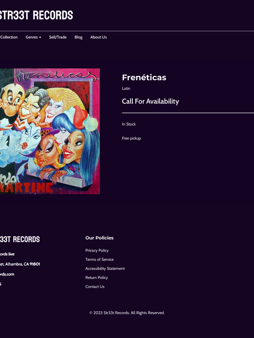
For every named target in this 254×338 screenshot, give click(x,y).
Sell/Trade (58, 37)
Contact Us (95, 286)
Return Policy (96, 277)
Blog (78, 37)
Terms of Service (99, 259)
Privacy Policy (97, 250)
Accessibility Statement (105, 268)
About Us (98, 37)
